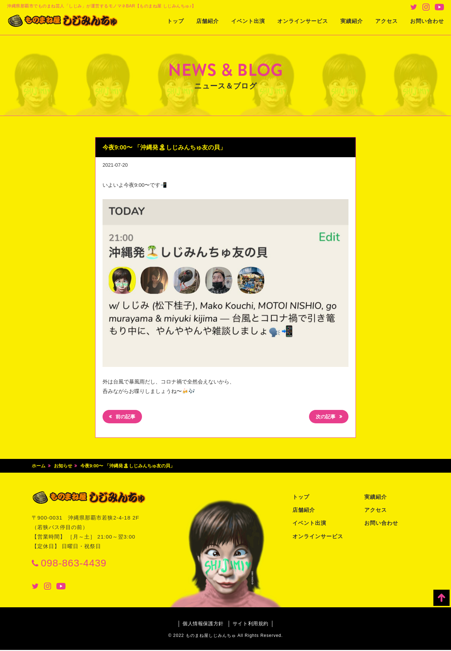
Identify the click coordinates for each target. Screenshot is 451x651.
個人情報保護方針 (202, 624)
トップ (175, 21)
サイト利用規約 (251, 624)
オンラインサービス (302, 21)
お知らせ (63, 466)
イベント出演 (248, 21)
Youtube (439, 7)
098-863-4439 (73, 563)
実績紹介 (351, 21)
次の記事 (324, 417)
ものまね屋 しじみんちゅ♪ (68, 21)
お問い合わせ (427, 21)
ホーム (38, 466)
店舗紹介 (207, 21)
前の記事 (126, 417)
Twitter (413, 7)
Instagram (426, 7)
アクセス (386, 21)
